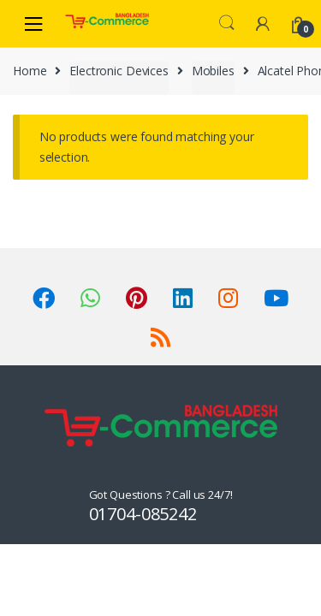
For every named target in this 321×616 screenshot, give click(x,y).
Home (29, 70)
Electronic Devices (118, 70)
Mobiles (213, 70)
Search (226, 23)
